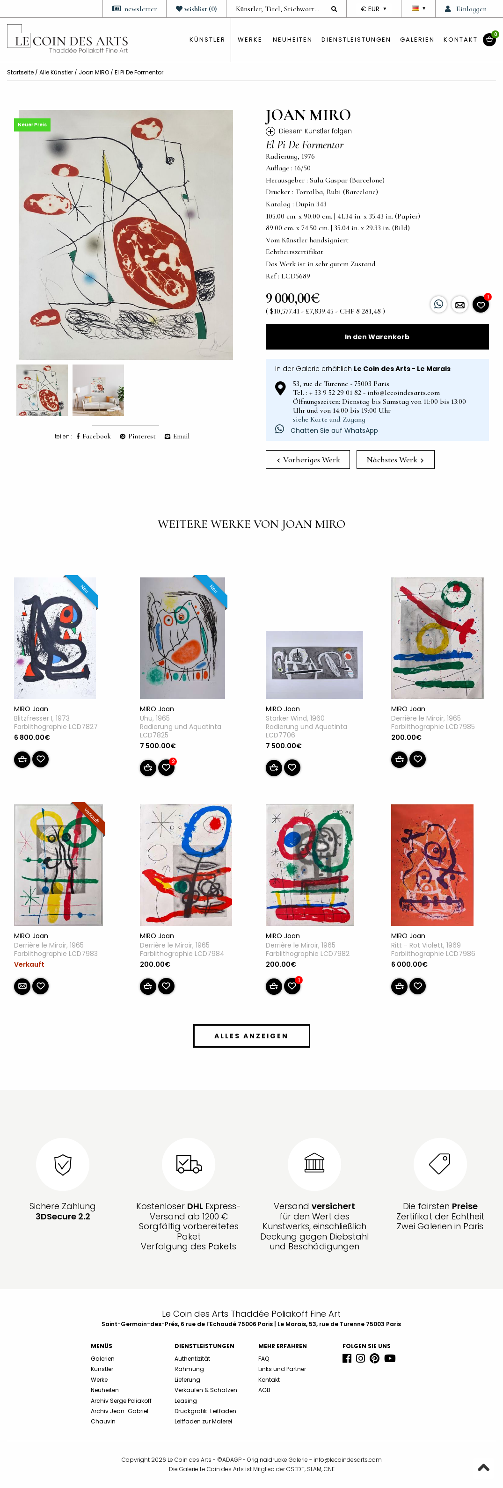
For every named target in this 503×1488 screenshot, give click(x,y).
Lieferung (187, 1380)
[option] (126, 235)
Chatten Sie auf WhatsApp (326, 430)
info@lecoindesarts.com (347, 1460)
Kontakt (461, 39)
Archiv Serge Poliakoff (121, 1401)
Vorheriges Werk (308, 459)
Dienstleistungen (356, 39)
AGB (264, 1390)
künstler (208, 39)
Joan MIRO (94, 72)
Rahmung (189, 1369)
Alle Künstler (56, 72)
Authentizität (192, 1359)
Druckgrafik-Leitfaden (205, 1411)
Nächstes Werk (394, 459)
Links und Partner (282, 1369)
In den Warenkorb (377, 337)
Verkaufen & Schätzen (206, 1390)
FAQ (263, 1359)
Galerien (417, 39)
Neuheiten (293, 39)
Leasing (186, 1401)
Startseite (20, 72)
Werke (250, 39)
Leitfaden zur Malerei (203, 1421)
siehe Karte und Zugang (329, 419)
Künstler (102, 1369)
